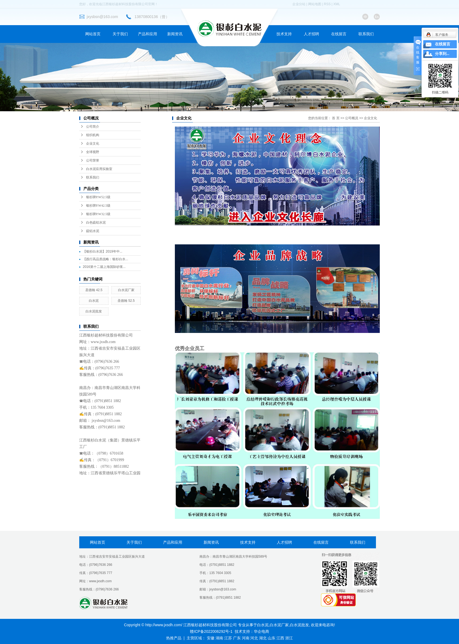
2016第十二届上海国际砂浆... (104, 267)
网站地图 (314, 4)
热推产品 (173, 638)
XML (336, 4)
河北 (254, 638)
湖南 (219, 638)
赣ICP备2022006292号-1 (211, 631)
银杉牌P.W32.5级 (98, 214)
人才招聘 (311, 34)
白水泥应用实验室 (99, 169)
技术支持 (284, 34)
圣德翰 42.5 (93, 290)
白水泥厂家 (126, 290)
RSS (327, 4)
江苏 (228, 638)
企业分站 (298, 4)
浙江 (289, 638)
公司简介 (92, 126)
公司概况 (351, 118)
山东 (271, 638)
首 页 (335, 118)
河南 (245, 638)
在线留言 (338, 34)
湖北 (263, 638)
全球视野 (92, 152)
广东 (237, 638)
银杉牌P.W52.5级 (98, 197)
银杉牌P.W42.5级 (98, 205)
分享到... (442, 54)
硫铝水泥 (92, 231)
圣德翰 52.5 (126, 301)
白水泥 (94, 301)
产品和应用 (147, 34)
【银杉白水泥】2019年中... (102, 251)
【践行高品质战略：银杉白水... (105, 259)
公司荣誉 (92, 160)
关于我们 (120, 34)
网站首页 (93, 34)
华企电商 (261, 631)
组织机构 (92, 135)
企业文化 (92, 143)
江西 (280, 638)
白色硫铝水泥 (96, 222)
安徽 (210, 638)
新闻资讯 (175, 34)
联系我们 (366, 34)
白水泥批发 (94, 311)
